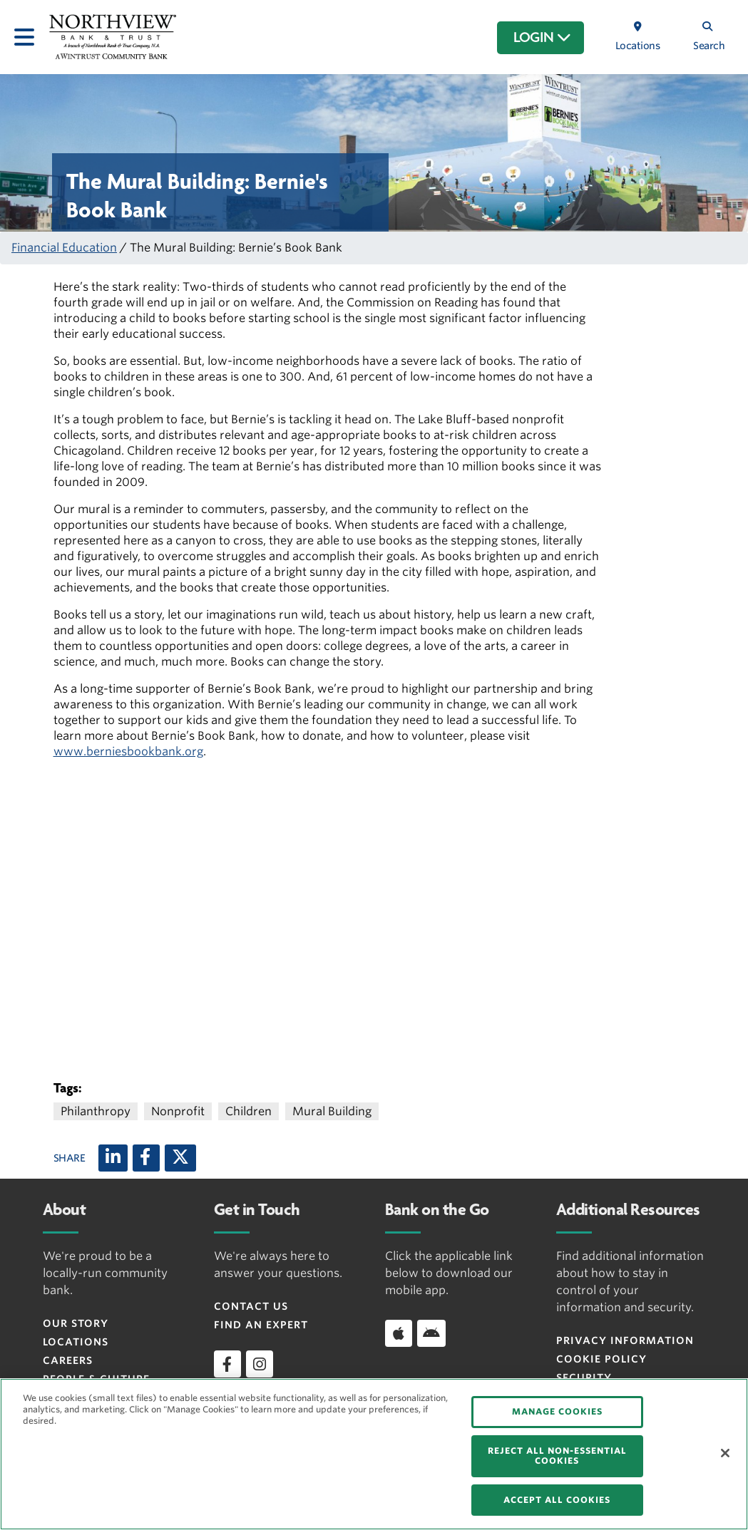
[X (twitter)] (180, 1158)
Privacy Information (625, 1340)
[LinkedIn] (113, 1158)
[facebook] (227, 1363)
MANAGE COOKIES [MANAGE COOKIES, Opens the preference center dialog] (557, 1411)
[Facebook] (146, 1158)
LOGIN (542, 38)
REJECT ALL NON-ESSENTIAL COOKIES (557, 1455)
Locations (75, 1342)
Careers (68, 1360)
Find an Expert (261, 1324)
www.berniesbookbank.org (128, 751)
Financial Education (64, 247)
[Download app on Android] (431, 1333)
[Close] (725, 1453)
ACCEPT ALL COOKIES (556, 1499)
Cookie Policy (601, 1359)
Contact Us (251, 1306)
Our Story (75, 1323)
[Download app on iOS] (398, 1333)
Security (584, 1377)
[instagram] (259, 1363)
